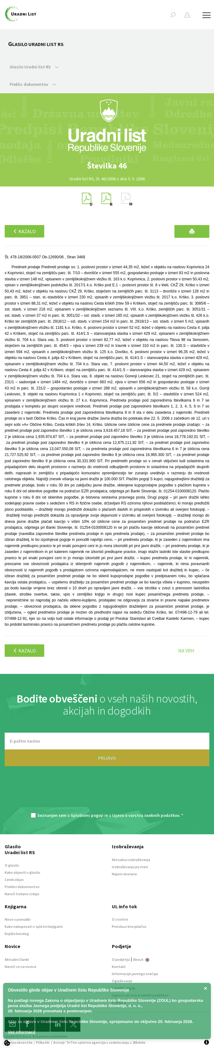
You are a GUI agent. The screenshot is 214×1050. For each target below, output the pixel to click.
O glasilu (12, 865)
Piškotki (43, 1042)
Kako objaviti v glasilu (22, 872)
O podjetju (121, 959)
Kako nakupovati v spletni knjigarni (34, 926)
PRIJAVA (107, 758)
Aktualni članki (17, 959)
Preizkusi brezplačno (129, 926)
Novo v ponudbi (18, 919)
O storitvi (120, 919)
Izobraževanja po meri (130, 866)
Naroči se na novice (20, 966)
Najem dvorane (124, 874)
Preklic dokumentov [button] (33, 84)
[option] (107, 165)
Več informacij (21, 1031)
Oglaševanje (122, 981)
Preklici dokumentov (22, 886)
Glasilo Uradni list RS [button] (34, 67)
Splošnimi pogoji (87, 815)
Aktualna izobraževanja (131, 859)
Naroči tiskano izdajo (22, 893)
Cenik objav (14, 879)
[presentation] (107, 793)
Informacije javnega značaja (135, 973)
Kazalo (24, 231)
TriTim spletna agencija (86, 1042)
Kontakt (119, 966)
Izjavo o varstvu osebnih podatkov (145, 815)
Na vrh (186, 650)
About (141, 959)
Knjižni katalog (17, 933)
